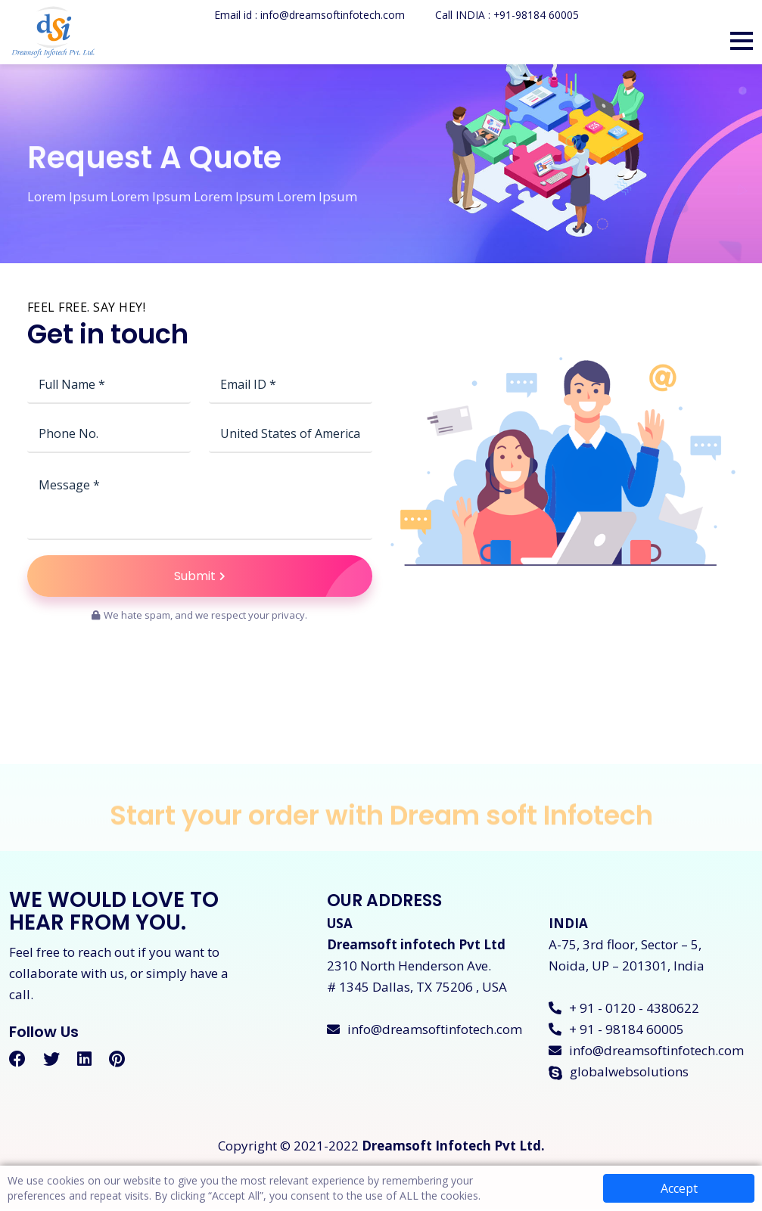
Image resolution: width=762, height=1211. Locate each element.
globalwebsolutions (619, 1073)
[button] (741, 41)
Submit (273, 576)
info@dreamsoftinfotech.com (424, 1030)
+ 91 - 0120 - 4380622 (624, 1009)
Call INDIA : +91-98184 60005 (506, 15)
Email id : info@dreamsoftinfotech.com (308, 15)
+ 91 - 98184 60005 (616, 1030)
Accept (679, 1188)
